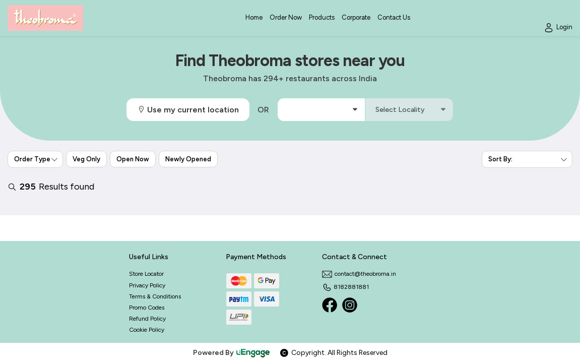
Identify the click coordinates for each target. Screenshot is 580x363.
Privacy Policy (147, 285)
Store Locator (146, 273)
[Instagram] (349, 305)
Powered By (232, 352)
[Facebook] (329, 305)
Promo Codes (146, 307)
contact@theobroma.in (359, 273)
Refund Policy (147, 318)
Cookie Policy (146, 329)
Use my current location (188, 109)
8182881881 (345, 286)
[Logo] (45, 18)
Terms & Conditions (155, 296)
